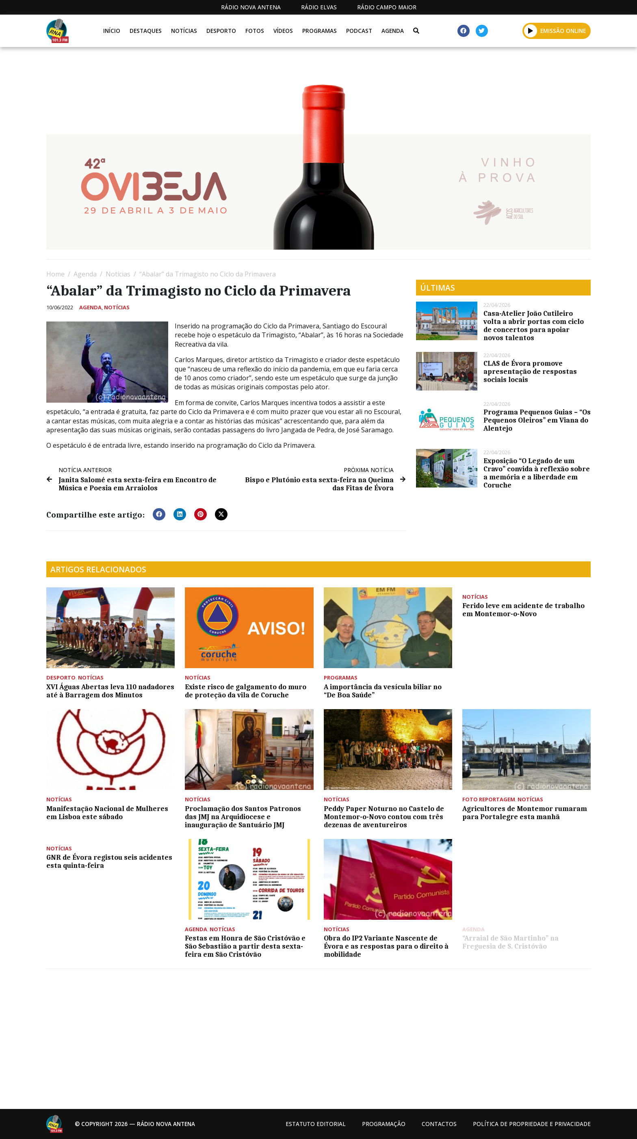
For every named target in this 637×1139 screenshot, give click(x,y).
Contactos (439, 1124)
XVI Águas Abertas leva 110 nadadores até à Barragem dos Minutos (110, 691)
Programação (383, 1124)
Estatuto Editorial (316, 1124)
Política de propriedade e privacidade (532, 1124)
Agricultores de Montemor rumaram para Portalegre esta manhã (524, 813)
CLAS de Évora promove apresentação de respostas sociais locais (530, 371)
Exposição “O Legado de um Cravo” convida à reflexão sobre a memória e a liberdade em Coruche (536, 473)
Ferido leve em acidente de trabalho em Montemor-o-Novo (523, 610)
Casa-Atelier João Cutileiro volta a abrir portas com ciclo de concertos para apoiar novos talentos (533, 325)
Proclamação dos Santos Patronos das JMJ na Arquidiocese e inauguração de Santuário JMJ (243, 817)
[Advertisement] (290, 1036)
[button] (531, 31)
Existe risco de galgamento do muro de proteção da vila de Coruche (245, 691)
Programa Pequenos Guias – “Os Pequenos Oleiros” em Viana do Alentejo (537, 420)
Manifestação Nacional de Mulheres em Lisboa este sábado (107, 813)
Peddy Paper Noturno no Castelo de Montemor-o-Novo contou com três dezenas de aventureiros (384, 817)
